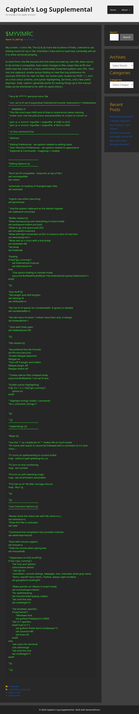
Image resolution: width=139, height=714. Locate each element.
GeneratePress (93, 709)
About (127, 10)
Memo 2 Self (14, 692)
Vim (28, 689)
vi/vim (23, 689)
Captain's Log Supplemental (49, 9)
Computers (14, 686)
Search (113, 32)
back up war (14, 695)
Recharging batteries (121, 116)
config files (14, 689)
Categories (116, 79)
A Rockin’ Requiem (120, 120)
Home (113, 9)
